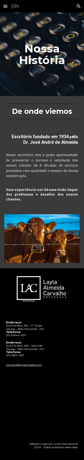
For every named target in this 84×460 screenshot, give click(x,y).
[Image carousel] (42, 238)
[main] (42, 54)
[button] (5, 6)
